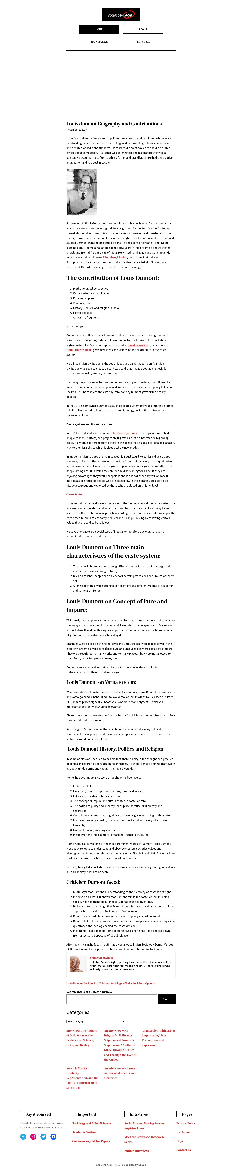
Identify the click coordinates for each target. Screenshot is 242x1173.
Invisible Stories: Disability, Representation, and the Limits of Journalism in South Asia (82, 1078)
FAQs (179, 1141)
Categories (77, 1012)
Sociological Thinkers (97, 983)
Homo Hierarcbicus (79, 350)
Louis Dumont (74, 983)
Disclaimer (183, 1132)
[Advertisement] (121, 86)
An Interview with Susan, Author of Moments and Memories (120, 1073)
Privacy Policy (186, 1123)
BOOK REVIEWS (99, 41)
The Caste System (123, 433)
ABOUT (143, 29)
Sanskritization (138, 345)
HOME (99, 29)
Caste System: (75, 494)
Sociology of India (121, 983)
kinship (122, 257)
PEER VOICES (143, 41)
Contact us (183, 1150)
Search (167, 999)
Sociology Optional (144, 983)
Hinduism (109, 257)
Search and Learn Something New (89, 992)
